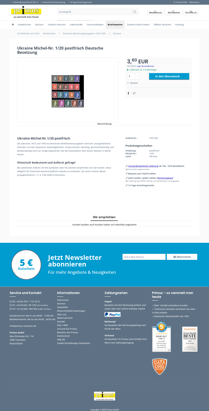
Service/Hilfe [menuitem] (181, 2)
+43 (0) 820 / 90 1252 (26, 305)
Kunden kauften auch (83, 224)
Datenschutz (63, 335)
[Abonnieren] (182, 257)
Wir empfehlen (104, 217)
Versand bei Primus (67, 328)
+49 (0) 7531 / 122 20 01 (28, 301)
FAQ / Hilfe (62, 325)
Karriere (61, 303)
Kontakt (61, 321)
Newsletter (62, 307)
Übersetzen (194, 2)
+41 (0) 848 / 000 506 (26, 308)
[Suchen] (135, 12)
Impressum (63, 300)
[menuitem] (98, 15)
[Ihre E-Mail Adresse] (144, 257)
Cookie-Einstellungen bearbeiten (73, 343)
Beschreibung (104, 123)
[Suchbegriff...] (98, 12)
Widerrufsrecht (64, 317)
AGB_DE (61, 339)
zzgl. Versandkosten (145, 66)
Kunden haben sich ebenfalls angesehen (116, 224)
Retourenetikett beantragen (71, 310)
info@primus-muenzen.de (23, 325)
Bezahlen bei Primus (67, 332)
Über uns (61, 314)
